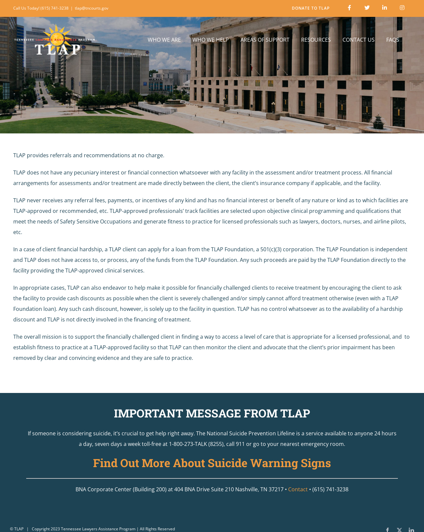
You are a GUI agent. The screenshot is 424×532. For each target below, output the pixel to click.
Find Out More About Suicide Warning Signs (212, 462)
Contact (298, 489)
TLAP (19, 529)
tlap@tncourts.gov (91, 8)
